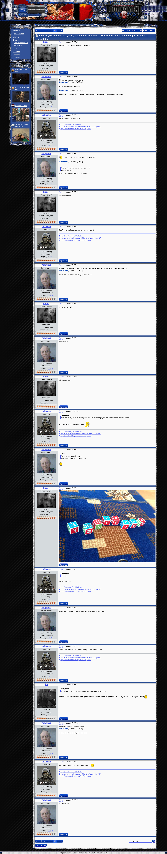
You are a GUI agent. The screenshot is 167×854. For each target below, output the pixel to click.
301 (61, 42)
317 (61, 684)
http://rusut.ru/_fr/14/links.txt (71, 124)
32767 (50, 107)
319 (61, 762)
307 (61, 265)
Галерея (16, 51)
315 (61, 607)
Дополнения (18, 33)
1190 (51, 68)
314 (61, 569)
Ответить (126, 30)
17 (59, 30)
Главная (40, 25)
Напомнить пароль (33, 16)
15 (51, 30)
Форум (16, 40)
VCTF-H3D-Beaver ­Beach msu (22, 125)
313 (61, 488)
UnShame (46, 115)
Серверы (17, 54)
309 (61, 338)
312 (61, 449)
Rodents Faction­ (21, 106)
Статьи (16, 37)
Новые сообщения (21, 43)
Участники (18, 45)
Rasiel (46, 41)
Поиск (16, 48)
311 (61, 411)
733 (50, 145)
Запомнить (22, 14)
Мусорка (62, 25)
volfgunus (46, 76)
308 (61, 303)
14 (48, 30)
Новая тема (137, 30)
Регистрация (23, 16)
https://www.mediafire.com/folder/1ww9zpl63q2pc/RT (80, 126)
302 (61, 76)
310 (61, 377)
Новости (16, 30)
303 (61, 115)
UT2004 (17, 57)
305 (61, 192)
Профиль (63, 72)
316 (61, 646)
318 (61, 723)
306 (61, 226)
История (54, 25)
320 (61, 800)
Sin (46, 684)
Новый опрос (149, 30)
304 (61, 153)
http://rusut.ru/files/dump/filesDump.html (75, 129)
